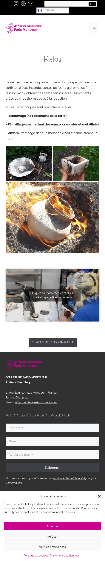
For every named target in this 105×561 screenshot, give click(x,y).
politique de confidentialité (69, 478)
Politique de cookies (36, 555)
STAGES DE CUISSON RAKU (52, 342)
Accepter (52, 526)
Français (46, 10)
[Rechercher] (92, 4)
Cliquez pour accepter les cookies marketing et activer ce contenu (52, 295)
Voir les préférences (52, 547)
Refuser (52, 536)
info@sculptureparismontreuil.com (36, 402)
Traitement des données (65, 555)
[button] (99, 496)
